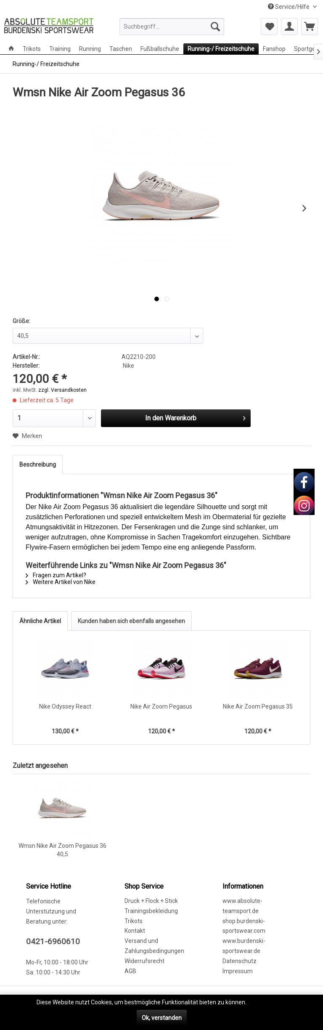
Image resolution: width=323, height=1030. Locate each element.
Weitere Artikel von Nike (60, 582)
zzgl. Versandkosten (62, 390)
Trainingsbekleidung (151, 911)
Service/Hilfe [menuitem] (289, 6)
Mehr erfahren (267, 1002)
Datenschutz (239, 961)
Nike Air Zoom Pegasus (161, 706)
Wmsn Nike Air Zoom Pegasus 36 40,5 (62, 849)
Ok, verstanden (162, 1017)
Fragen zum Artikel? (56, 575)
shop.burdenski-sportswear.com (243, 926)
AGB (130, 971)
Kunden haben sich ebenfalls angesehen (131, 621)
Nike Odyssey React (65, 706)
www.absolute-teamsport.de (242, 905)
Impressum (237, 971)
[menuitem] (172, 26)
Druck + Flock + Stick (151, 900)
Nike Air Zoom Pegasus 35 (258, 706)
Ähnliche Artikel (40, 621)
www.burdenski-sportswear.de (243, 945)
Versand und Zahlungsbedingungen (154, 945)
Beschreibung (37, 464)
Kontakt (134, 930)
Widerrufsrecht (144, 961)
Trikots (133, 921)
